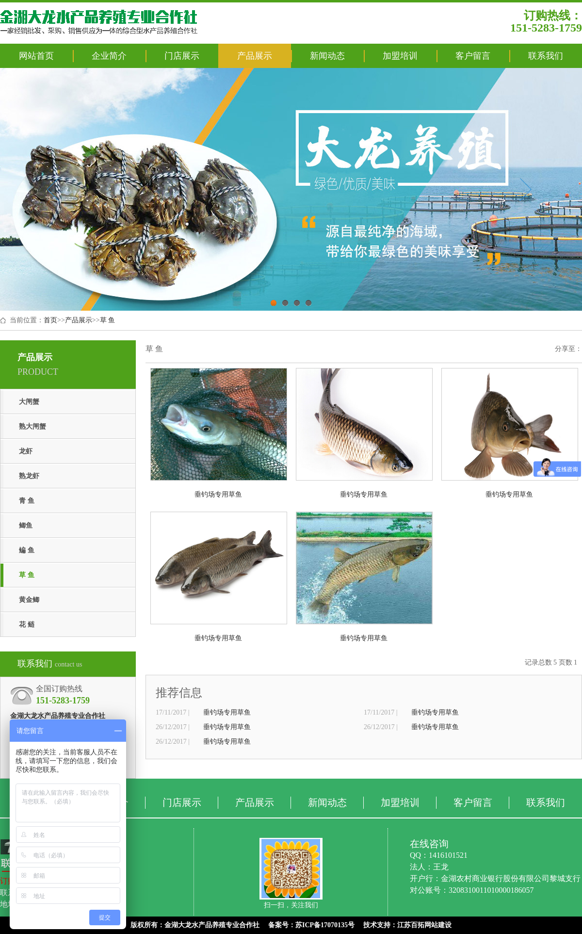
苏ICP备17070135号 (325, 925)
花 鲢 (26, 624)
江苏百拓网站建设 (424, 925)
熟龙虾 (29, 476)
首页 (50, 320)
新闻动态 (327, 56)
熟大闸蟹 (32, 426)
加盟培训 (400, 56)
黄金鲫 (29, 599)
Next (525, 189)
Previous (53, 189)
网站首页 (36, 56)
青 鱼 (26, 500)
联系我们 (545, 56)
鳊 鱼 (26, 550)
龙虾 (25, 451)
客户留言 (472, 56)
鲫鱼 (25, 525)
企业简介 (109, 56)
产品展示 (254, 56)
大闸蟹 (29, 401)
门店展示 (181, 56)
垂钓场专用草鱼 (227, 712)
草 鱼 (107, 320)
